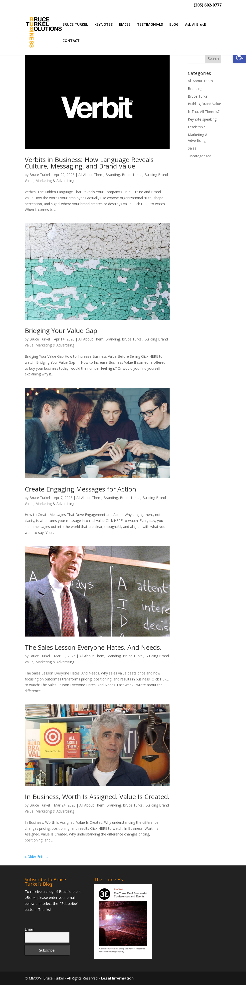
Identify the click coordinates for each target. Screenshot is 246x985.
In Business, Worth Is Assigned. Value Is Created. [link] (97, 796)
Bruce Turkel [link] (39, 174)
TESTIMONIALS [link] (150, 25)
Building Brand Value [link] (204, 103)
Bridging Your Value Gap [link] (61, 330)
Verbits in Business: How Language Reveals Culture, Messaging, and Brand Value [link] (89, 162)
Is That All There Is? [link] (204, 111)
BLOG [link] (174, 25)
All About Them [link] (90, 174)
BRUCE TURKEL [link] (75, 25)
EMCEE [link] (125, 25)
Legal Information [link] (117, 978)
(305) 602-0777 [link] (208, 5)
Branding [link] (112, 174)
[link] (239, 56)
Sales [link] (192, 148)
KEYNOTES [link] (103, 25)
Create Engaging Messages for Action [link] (80, 489)
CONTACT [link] (71, 41)
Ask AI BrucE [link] (195, 25)
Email (29, 929)
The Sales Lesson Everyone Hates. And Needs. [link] (93, 647)
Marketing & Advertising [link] (54, 180)
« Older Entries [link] (36, 856)
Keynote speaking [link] (202, 119)
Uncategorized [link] (199, 156)
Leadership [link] (197, 127)
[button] (213, 58)
